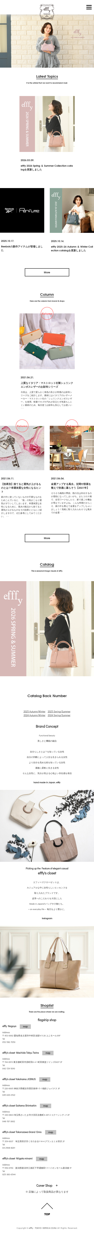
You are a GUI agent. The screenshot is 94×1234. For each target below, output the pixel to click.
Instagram (47, 918)
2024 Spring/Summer (59, 715)
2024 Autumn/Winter (34, 715)
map (25, 1026)
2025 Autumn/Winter (34, 711)
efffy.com (47, 12)
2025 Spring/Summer (59, 711)
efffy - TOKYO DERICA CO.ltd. (43, 1227)
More (47, 272)
